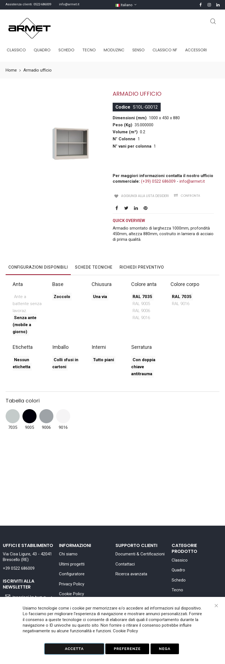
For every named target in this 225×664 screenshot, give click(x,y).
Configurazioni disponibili (38, 266)
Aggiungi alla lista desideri (142, 195)
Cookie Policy (71, 593)
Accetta (74, 649)
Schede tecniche (94, 266)
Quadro (178, 570)
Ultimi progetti (72, 564)
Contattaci (125, 564)
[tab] (38, 267)
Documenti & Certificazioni (140, 554)
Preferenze (127, 649)
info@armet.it (69, 4)
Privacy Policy (71, 584)
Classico (180, 560)
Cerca (213, 21)
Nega (165, 649)
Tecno (177, 589)
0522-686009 (42, 4)
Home (11, 70)
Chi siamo (68, 554)
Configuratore (72, 573)
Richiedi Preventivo (142, 266)
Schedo (179, 580)
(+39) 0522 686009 (158, 181)
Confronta (187, 195)
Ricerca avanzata (131, 573)
